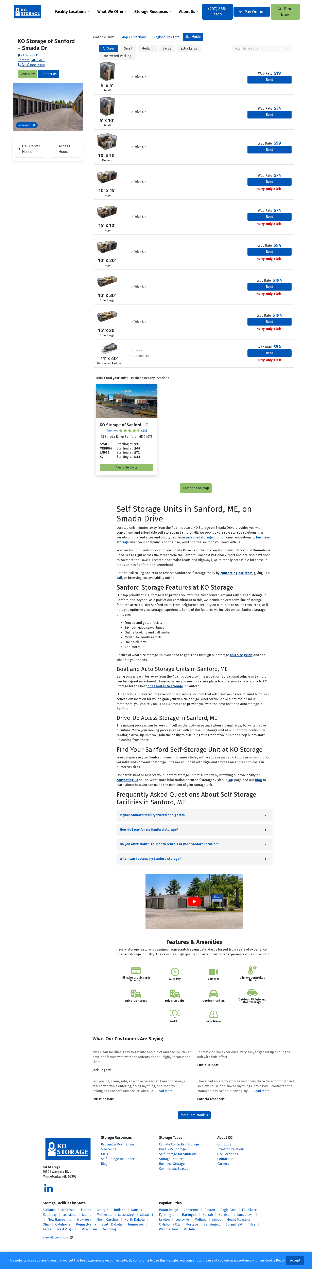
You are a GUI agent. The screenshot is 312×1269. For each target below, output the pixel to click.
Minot (216, 1219)
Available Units (126, 467)
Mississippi (126, 1215)
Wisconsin (89, 1229)
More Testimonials (194, 1115)
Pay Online (251, 11)
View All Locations (58, 1237)
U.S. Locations (227, 1154)
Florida (86, 1210)
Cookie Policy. (275, 1260)
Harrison (224, 1215)
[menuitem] (73, 12)
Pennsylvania (86, 1224)
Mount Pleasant (238, 1219)
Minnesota (104, 1215)
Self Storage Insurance (118, 1159)
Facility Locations (71, 11)
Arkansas (68, 1210)
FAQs (104, 1154)
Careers (223, 1164)
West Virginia (66, 1229)
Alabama (49, 1210)
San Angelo (212, 1224)
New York (84, 1219)
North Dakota (134, 1219)
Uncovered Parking (117, 56)
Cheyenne (191, 1210)
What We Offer (111, 11)
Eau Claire (249, 1210)
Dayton (209, 1210)
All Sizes (109, 48)
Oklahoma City (169, 1224)
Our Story (224, 1144)
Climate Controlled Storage (179, 1144)
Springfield (234, 1224)
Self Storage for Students (178, 1154)
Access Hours (62, 148)
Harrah (207, 1215)
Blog (104, 1164)
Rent (269, 79)
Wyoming (109, 1229)
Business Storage (172, 1164)
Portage (192, 1224)
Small (128, 48)
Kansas (136, 1210)
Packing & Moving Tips (117, 1144)
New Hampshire (59, 1219)
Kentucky (50, 1215)
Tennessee (135, 1224)
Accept (295, 1260)
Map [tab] (133, 37)
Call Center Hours (29, 148)
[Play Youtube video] (194, 901)
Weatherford (168, 1229)
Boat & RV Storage (172, 1149)
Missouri (146, 1215)
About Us (187, 11)
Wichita (189, 1229)
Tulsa (252, 1224)
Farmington (167, 1215)
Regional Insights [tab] (166, 37)
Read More (164, 1091)
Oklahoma (62, 1224)
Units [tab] (104, 37)
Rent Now (27, 74)
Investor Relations (231, 1149)
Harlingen (189, 1215)
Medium (147, 48)
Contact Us (49, 74)
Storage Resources (151, 11)
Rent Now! (284, 11)
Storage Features (171, 1159)
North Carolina (108, 1219)
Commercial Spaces (173, 1169)
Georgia (102, 1210)
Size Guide (193, 37)
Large (167, 48)
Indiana (119, 1210)
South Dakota (112, 1224)
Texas (47, 1229)
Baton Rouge (168, 1210)
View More (27, 125)
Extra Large (188, 48)
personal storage (199, 537)
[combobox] (261, 48)
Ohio (46, 1224)
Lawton (164, 1219)
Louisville (182, 1219)
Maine (86, 1215)
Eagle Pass (228, 1210)
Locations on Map (196, 488)
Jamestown (245, 1215)
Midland (201, 1219)
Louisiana (69, 1215)
